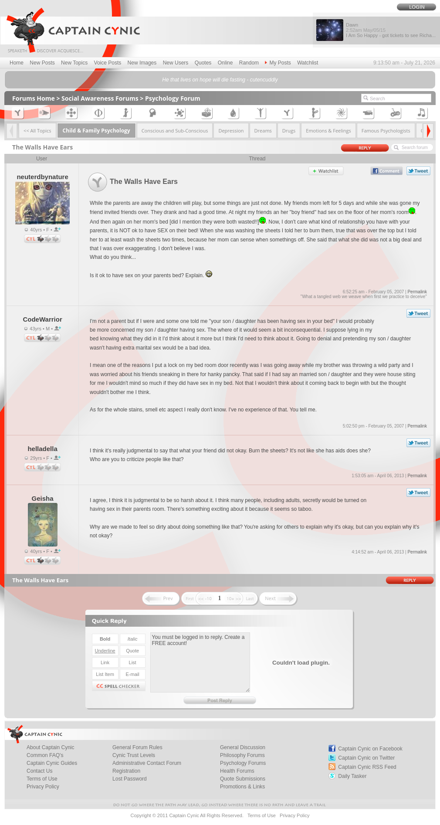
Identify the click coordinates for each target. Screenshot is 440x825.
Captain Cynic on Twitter (366, 758)
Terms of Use (42, 779)
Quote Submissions (242, 779)
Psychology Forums (243, 763)
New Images (142, 63)
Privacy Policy (43, 787)
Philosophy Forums (242, 755)
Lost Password (129, 779)
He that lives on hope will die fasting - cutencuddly (220, 80)
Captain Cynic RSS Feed (367, 767)
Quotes (203, 63)
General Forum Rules (137, 747)
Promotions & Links (242, 787)
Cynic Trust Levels (133, 755)
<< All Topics (37, 130)
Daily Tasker (352, 776)
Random (249, 63)
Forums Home (33, 98)
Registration (126, 771)
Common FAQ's (45, 755)
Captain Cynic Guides (52, 763)
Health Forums (237, 771)
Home (17, 63)
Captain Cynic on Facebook (370, 749)
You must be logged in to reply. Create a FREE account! (200, 662)
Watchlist (307, 63)
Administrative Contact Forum (146, 763)
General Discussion (242, 747)
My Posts (278, 63)
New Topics (74, 63)
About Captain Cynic (50, 747)
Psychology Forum (172, 98)
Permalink (416, 291)
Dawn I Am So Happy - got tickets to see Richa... (391, 30)
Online (225, 63)
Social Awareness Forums (100, 98)
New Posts (42, 63)
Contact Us (39, 771)
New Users (176, 63)
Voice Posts (108, 63)
